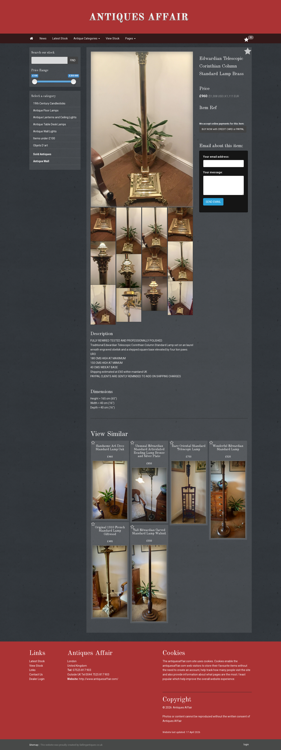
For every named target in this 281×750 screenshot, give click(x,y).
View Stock (112, 38)
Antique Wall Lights (45, 131)
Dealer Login (36, 679)
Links (32, 670)
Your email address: (216, 156)
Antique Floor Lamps (46, 110)
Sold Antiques (42, 154)
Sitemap (33, 744)
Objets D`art (40, 145)
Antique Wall (41, 161)
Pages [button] (130, 38)
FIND (73, 60)
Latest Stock (60, 38)
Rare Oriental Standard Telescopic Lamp (188, 448)
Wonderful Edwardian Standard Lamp (228, 448)
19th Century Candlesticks (49, 103)
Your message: (213, 172)
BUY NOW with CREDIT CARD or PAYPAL (223, 129)
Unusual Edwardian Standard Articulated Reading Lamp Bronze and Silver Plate (149, 451)
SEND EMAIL (213, 201)
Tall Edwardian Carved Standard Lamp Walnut (149, 532)
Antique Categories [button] (87, 38)
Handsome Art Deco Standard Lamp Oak (110, 448)
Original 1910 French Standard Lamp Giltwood (110, 531)
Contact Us (36, 674)
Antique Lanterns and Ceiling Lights (54, 117)
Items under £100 (44, 138)
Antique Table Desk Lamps (49, 124)
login (246, 744)
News (43, 38)
